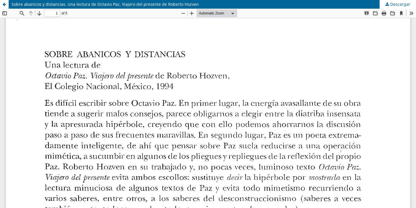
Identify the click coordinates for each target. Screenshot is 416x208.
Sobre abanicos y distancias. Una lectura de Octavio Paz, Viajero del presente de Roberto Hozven (105, 4)
